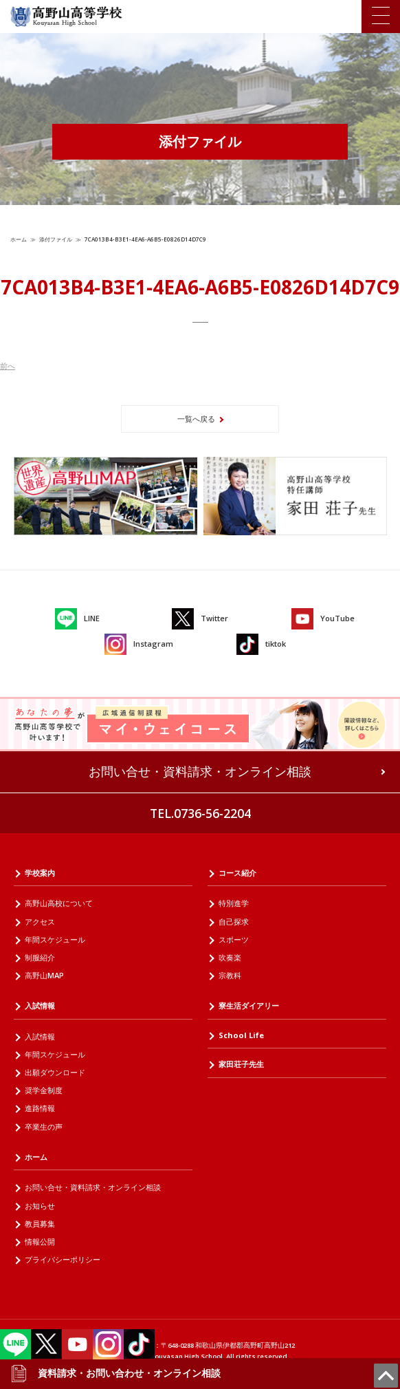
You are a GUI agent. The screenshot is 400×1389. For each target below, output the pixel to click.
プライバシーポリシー (62, 1259)
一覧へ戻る (196, 418)
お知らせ (40, 1205)
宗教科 (230, 975)
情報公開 (40, 1241)
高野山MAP (44, 975)
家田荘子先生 (241, 1064)
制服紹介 (40, 957)
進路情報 (40, 1108)
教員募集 (40, 1223)
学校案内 (40, 873)
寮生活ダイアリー (249, 1005)
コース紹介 (237, 873)
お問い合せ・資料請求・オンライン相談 (200, 771)
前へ (7, 365)
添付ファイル (55, 239)
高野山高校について (59, 903)
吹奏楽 (230, 957)
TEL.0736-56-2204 (200, 813)
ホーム (18, 239)
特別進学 (234, 903)
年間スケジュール (55, 939)
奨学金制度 (44, 1090)
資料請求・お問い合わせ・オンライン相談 (115, 1373)
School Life (241, 1035)
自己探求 (234, 921)
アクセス (40, 921)
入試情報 (40, 1005)
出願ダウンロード (55, 1072)
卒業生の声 (44, 1126)
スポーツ (234, 939)
